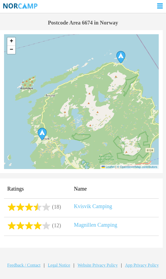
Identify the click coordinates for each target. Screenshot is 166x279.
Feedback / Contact (24, 265)
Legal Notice (59, 265)
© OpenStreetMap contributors (137, 166)
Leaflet (108, 166)
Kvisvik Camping (93, 206)
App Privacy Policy (142, 265)
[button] (42, 134)
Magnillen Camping (95, 225)
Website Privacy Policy (98, 265)
